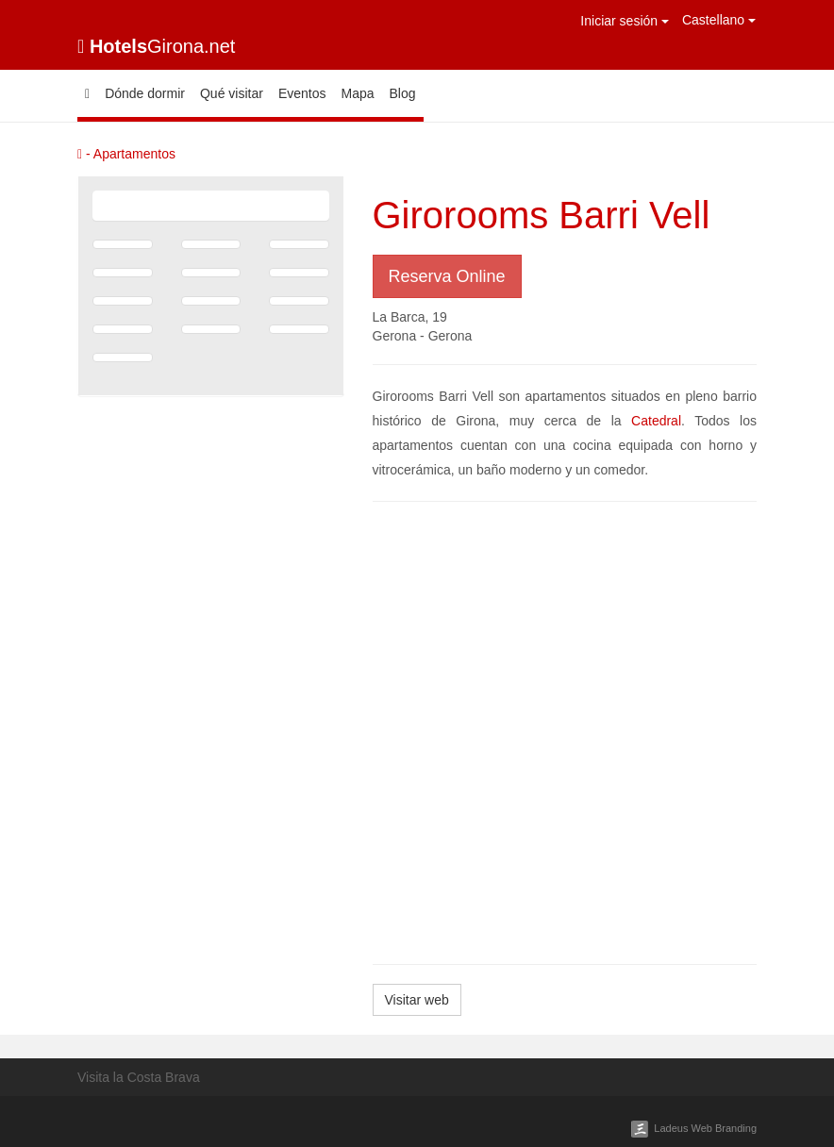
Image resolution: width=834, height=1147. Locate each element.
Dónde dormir (145, 93)
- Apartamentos (126, 153)
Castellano (719, 19)
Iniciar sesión (624, 20)
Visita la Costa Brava (138, 1077)
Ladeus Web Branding (705, 1128)
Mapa (357, 93)
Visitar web (417, 999)
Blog (403, 93)
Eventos (302, 93)
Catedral (656, 420)
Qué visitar (231, 93)
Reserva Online (447, 276)
